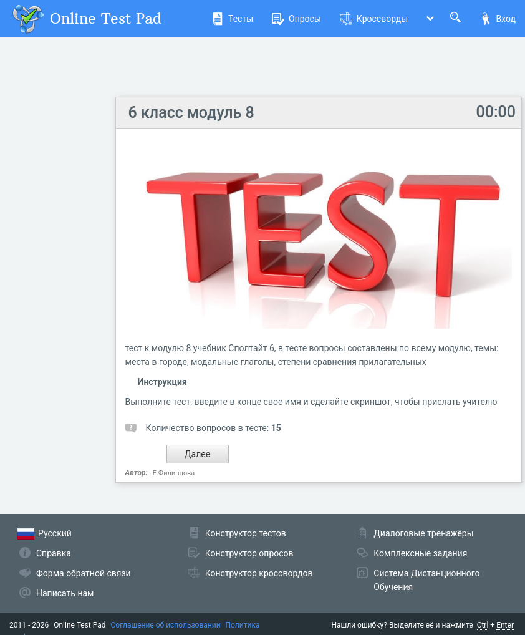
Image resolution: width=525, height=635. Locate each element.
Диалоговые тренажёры (423, 533)
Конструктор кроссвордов (259, 573)
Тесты (232, 18)
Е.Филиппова (174, 473)
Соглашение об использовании (166, 625)
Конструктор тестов (245, 533)
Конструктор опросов (249, 553)
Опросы (296, 18)
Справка (53, 553)
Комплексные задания (420, 553)
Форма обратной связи (83, 573)
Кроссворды (374, 18)
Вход (497, 18)
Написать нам (65, 593)
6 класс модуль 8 (191, 113)
